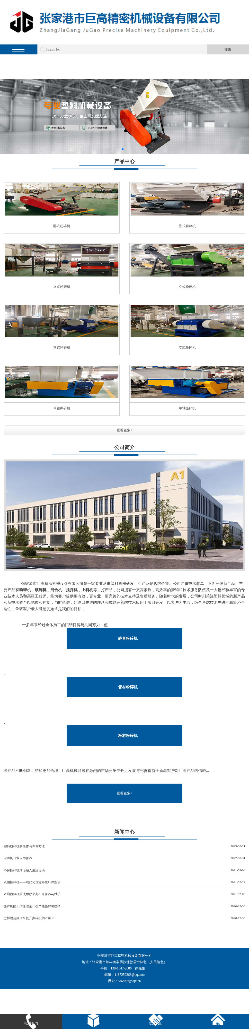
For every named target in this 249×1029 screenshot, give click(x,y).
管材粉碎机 (128, 687)
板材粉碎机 (128, 736)
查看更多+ (124, 430)
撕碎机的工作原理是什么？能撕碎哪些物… (124, 906)
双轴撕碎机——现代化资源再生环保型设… (124, 882)
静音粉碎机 (128, 638)
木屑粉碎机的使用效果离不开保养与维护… (124, 894)
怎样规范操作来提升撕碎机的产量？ (124, 918)
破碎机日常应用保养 (124, 858)
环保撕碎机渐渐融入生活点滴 (124, 870)
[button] (123, 149)
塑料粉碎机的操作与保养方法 (124, 846)
